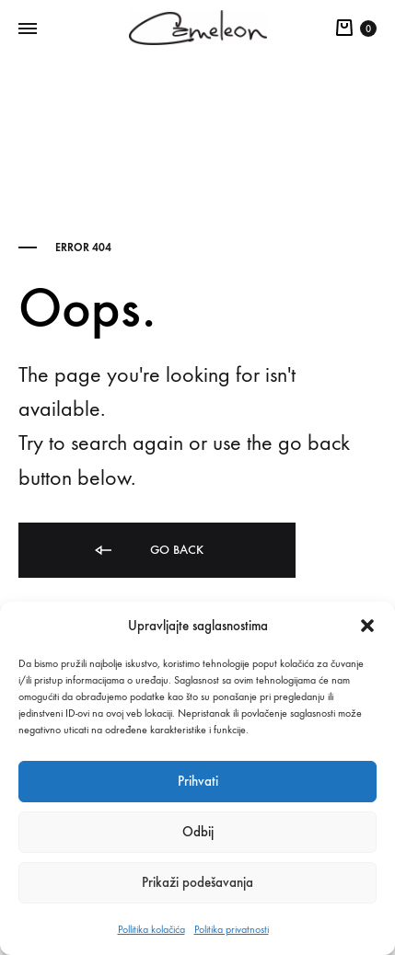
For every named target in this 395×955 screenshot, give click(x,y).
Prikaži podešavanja (197, 882)
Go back (147, 550)
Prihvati (198, 781)
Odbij (198, 831)
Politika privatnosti (231, 929)
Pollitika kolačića (151, 929)
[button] (367, 625)
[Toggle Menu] (27, 29)
